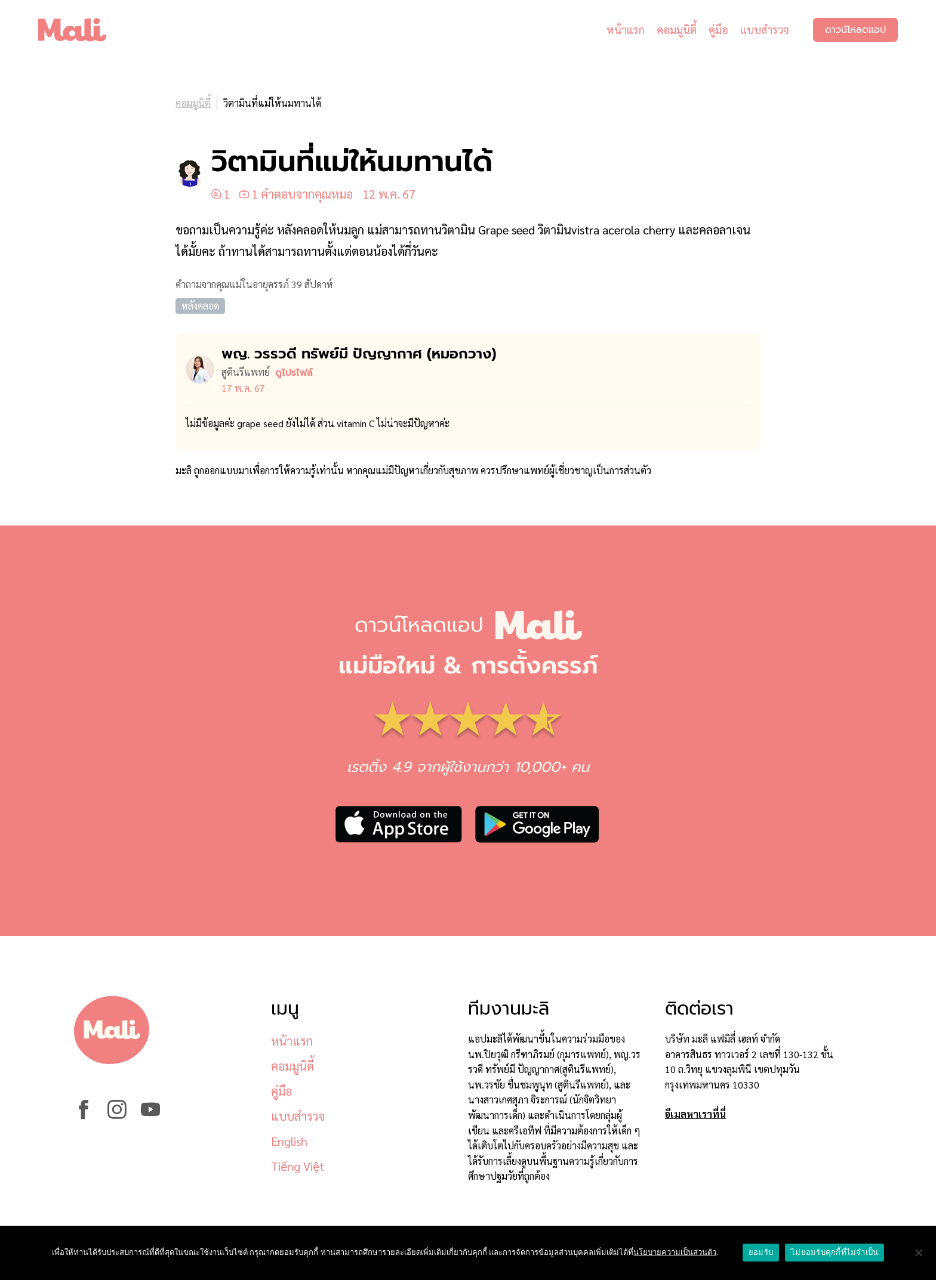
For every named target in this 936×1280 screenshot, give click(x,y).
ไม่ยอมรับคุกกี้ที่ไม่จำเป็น (834, 1252)
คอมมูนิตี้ (677, 29)
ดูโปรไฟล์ (294, 373)
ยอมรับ (761, 1252)
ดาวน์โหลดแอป (855, 30)
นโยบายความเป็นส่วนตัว (674, 1252)
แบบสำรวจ (764, 29)
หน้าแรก (625, 29)
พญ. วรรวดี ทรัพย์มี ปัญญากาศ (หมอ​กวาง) (358, 353)
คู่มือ (718, 29)
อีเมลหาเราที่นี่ (695, 1114)
